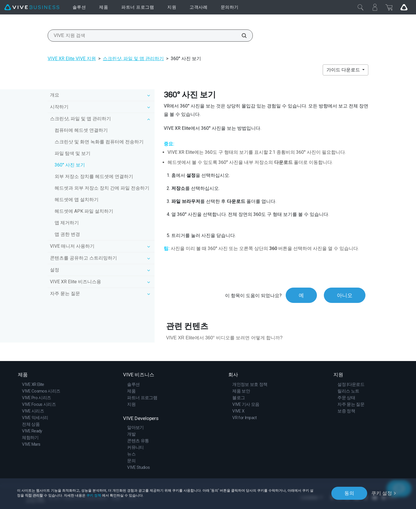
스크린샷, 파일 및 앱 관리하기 (133, 58)
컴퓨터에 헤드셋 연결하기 (81, 130)
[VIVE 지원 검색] (241, 35)
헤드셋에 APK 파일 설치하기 (84, 211)
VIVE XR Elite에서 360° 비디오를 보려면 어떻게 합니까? (224, 337)
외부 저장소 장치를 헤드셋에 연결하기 (94, 176)
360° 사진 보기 (70, 165)
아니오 (344, 295)
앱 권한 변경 (67, 234)
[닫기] (360, 7)
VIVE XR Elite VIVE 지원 (72, 58)
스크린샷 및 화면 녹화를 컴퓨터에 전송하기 (99, 142)
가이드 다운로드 (343, 70)
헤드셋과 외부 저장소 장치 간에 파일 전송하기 (102, 188)
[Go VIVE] (404, 7)
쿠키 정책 (93, 495)
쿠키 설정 (381, 493)
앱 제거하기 (67, 222)
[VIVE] (31, 7)
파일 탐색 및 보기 (72, 153)
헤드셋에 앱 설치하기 (77, 199)
